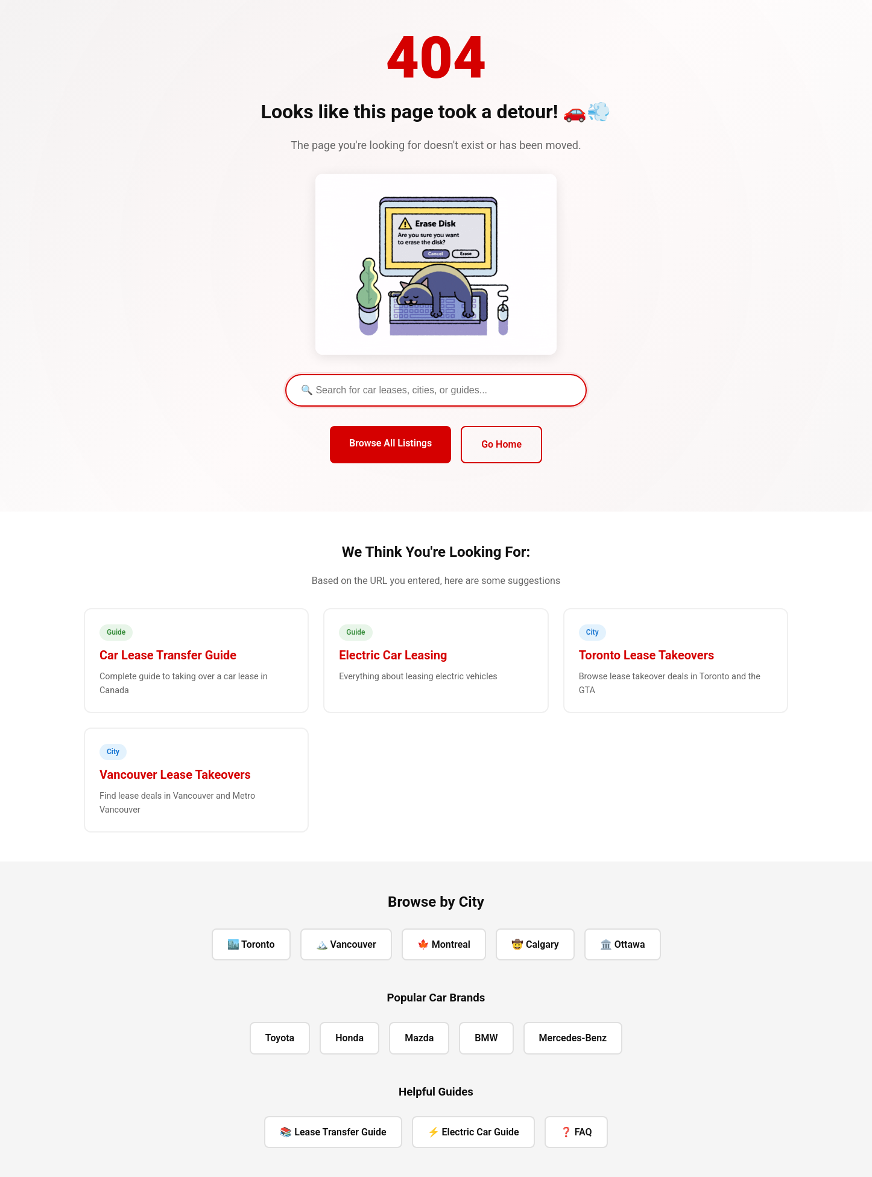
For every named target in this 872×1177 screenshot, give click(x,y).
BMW (486, 1038)
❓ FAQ (576, 1132)
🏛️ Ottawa (622, 944)
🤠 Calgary (535, 944)
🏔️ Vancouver (346, 944)
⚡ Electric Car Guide (473, 1132)
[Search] (436, 390)
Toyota (279, 1038)
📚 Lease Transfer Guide (333, 1132)
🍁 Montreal (443, 944)
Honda (349, 1038)
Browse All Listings (390, 443)
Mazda (419, 1038)
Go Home (501, 444)
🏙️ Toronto (251, 944)
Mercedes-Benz (573, 1038)
